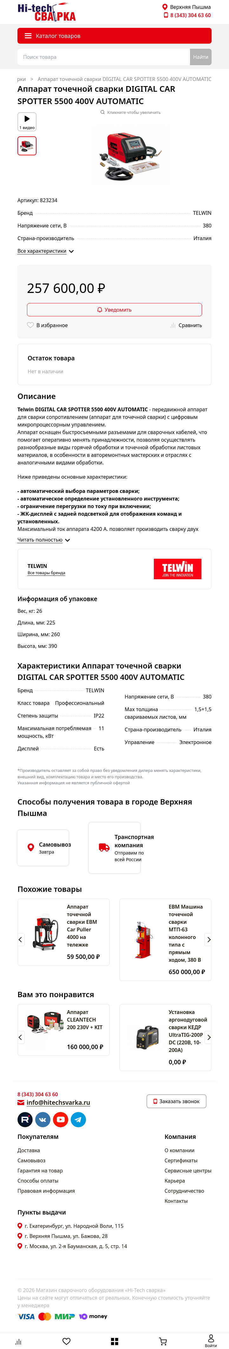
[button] (21, 939)
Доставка (28, 1150)
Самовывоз (31, 1160)
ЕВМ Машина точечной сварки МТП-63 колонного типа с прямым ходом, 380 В (186, 933)
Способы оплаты (37, 1180)
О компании (180, 1150)
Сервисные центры (188, 1170)
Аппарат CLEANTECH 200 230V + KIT (84, 1020)
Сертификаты (181, 1160)
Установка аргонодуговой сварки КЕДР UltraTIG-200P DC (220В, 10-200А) (188, 1031)
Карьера (175, 1180)
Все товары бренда (46, 572)
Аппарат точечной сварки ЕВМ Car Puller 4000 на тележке (82, 925)
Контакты (176, 1200)
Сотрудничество (184, 1190)
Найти (200, 56)
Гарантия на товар (40, 1170)
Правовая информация (46, 1190)
